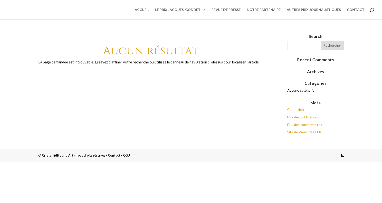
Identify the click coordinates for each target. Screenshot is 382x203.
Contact (355, 10)
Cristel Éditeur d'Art (57, 155)
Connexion (295, 109)
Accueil (142, 10)
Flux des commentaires (304, 125)
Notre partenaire (264, 10)
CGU (126, 155)
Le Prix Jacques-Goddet (178, 10)
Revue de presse (226, 10)
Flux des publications (303, 117)
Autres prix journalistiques (314, 10)
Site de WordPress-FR (304, 132)
